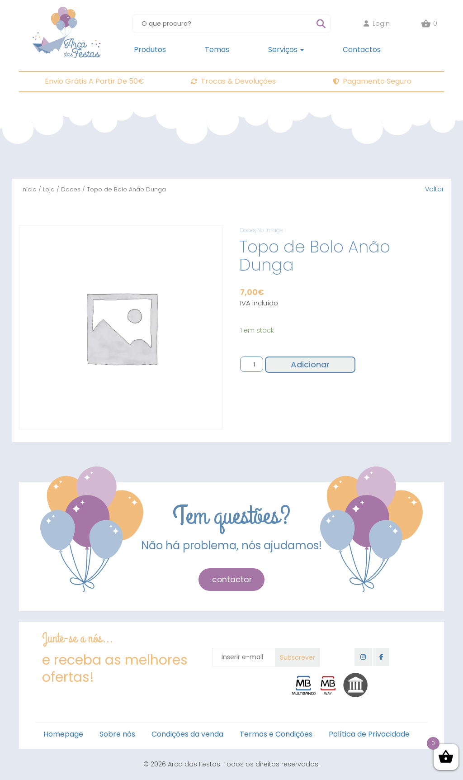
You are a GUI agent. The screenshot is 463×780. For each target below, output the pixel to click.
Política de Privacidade (369, 734)
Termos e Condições (276, 734)
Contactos (362, 49)
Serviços (286, 49)
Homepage (63, 734)
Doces (70, 189)
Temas (217, 49)
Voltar (434, 189)
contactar (232, 579)
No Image (270, 230)
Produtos (150, 49)
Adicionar (310, 364)
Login (377, 23)
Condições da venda (187, 734)
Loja (49, 189)
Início (29, 189)
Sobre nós (117, 734)
